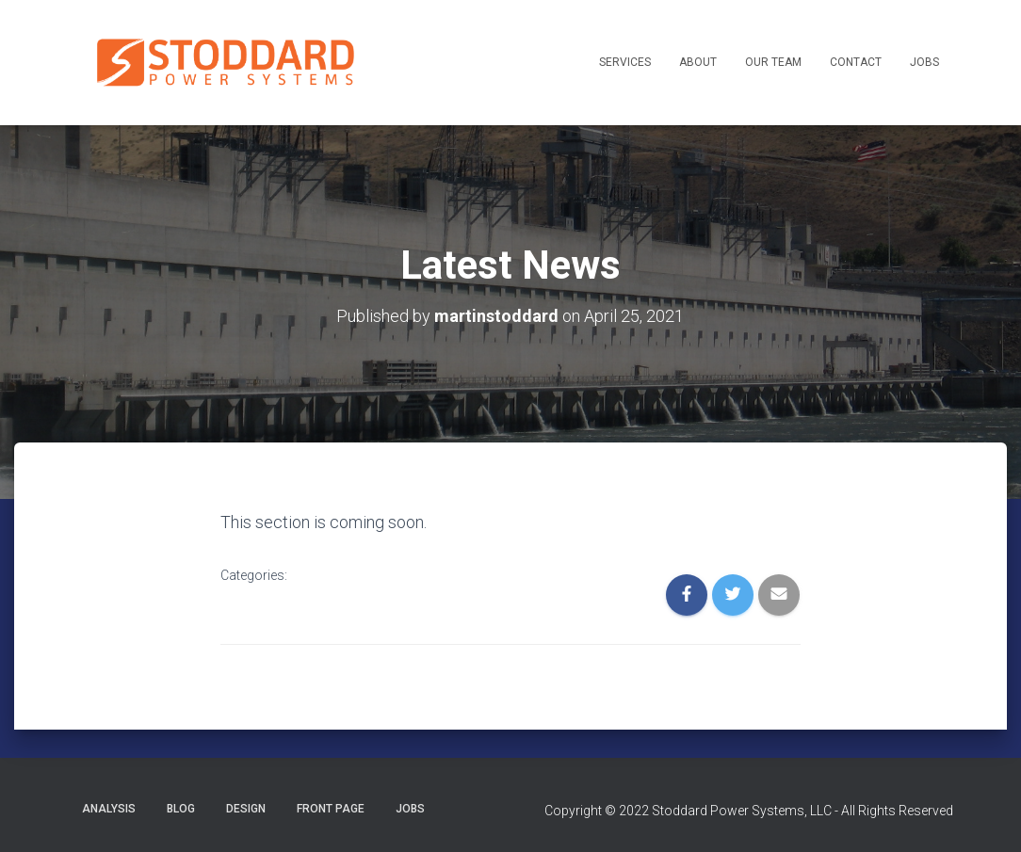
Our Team (773, 62)
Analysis (109, 808)
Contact (856, 62)
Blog (181, 808)
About (698, 62)
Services (625, 62)
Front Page (331, 808)
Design (246, 808)
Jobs (924, 62)
